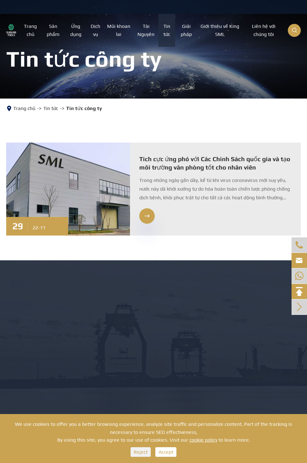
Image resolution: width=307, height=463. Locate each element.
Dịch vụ (95, 30)
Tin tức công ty (84, 108)
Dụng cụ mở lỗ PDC (108, 313)
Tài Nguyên (145, 30)
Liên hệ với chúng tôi (263, 30)
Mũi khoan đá (30, 296)
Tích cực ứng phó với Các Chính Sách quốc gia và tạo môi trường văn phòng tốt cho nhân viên (214, 163)
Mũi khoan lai (118, 30)
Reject (141, 452)
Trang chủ (30, 30)
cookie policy (203, 440)
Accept (165, 452)
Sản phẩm (53, 30)
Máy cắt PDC (95, 329)
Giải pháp (186, 30)
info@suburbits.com (156, 7)
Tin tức (166, 30)
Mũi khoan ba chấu (39, 313)
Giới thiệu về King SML (220, 30)
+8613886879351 (60, 7)
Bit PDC (19, 329)
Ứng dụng (75, 30)
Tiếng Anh (281, 7)
